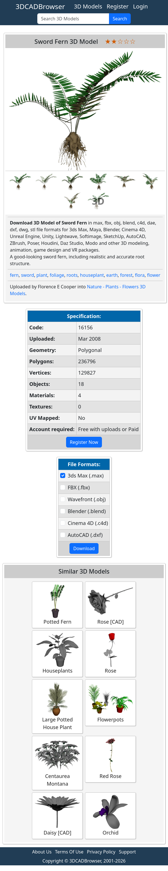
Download (84, 548)
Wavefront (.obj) (87, 499)
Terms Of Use (69, 852)
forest (126, 275)
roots (72, 275)
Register (118, 6)
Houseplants (57, 653)
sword (27, 275)
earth (112, 275)
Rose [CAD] (110, 604)
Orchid (110, 815)
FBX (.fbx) (79, 487)
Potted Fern (57, 604)
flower (153, 275)
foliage (57, 275)
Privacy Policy (101, 852)
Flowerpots (110, 702)
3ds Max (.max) (86, 475)
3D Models (88, 6)
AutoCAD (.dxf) (85, 534)
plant (41, 275)
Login (140, 6)
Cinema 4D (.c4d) (88, 523)
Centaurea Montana (57, 762)
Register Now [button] (84, 442)
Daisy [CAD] (57, 815)
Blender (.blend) (87, 511)
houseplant (92, 275)
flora (140, 275)
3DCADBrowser (40, 6)
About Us (42, 852)
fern (14, 275)
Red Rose (110, 758)
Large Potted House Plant (57, 706)
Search (120, 19)
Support (127, 852)
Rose (110, 653)
